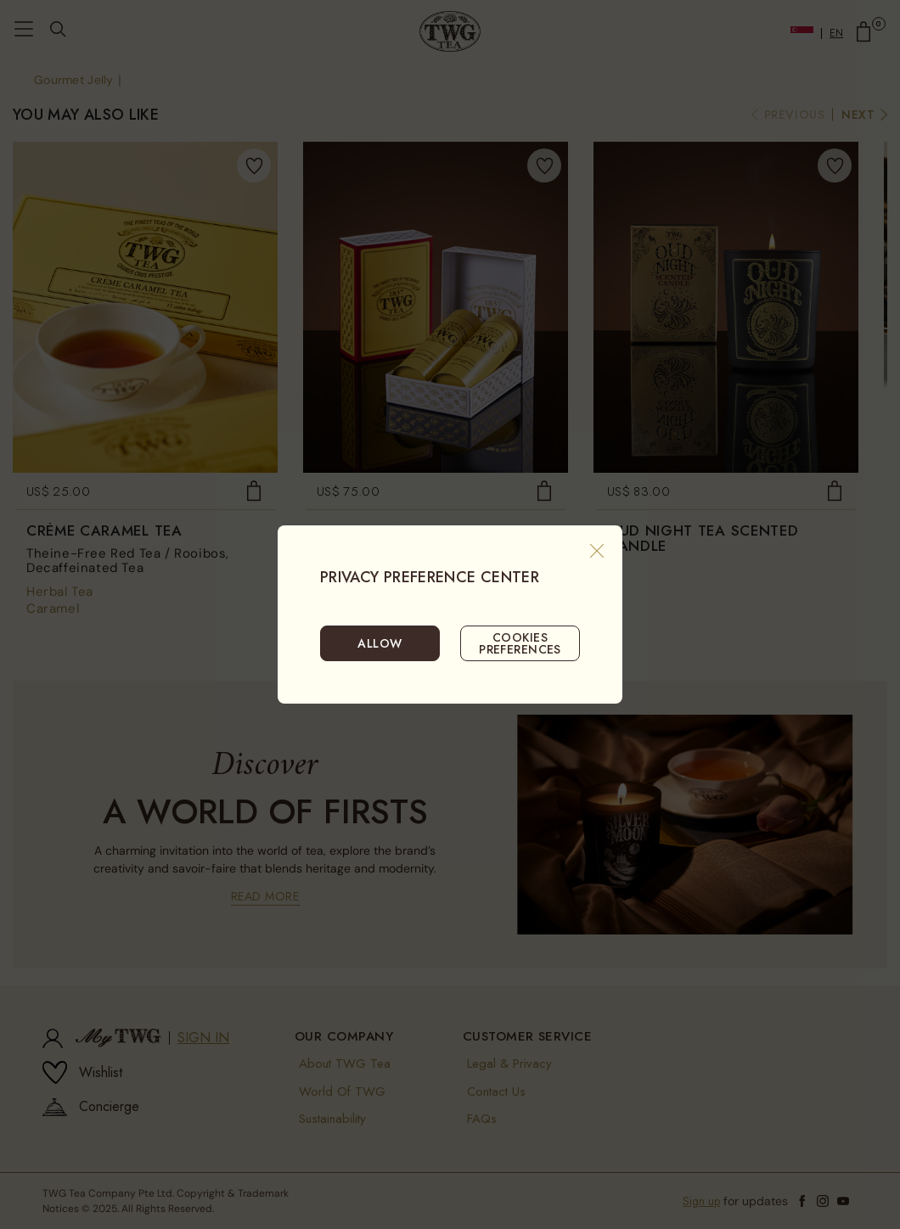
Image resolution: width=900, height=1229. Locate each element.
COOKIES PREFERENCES (520, 643)
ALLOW (379, 643)
